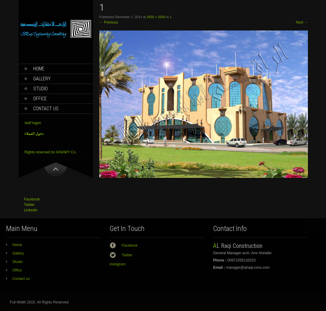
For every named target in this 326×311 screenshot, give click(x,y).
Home (38, 69)
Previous (108, 22)
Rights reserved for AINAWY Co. (50, 152)
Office (40, 98)
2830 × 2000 (156, 17)
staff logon (32, 123)
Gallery (42, 79)
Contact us (46, 108)
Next (302, 22)
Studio (40, 88)
